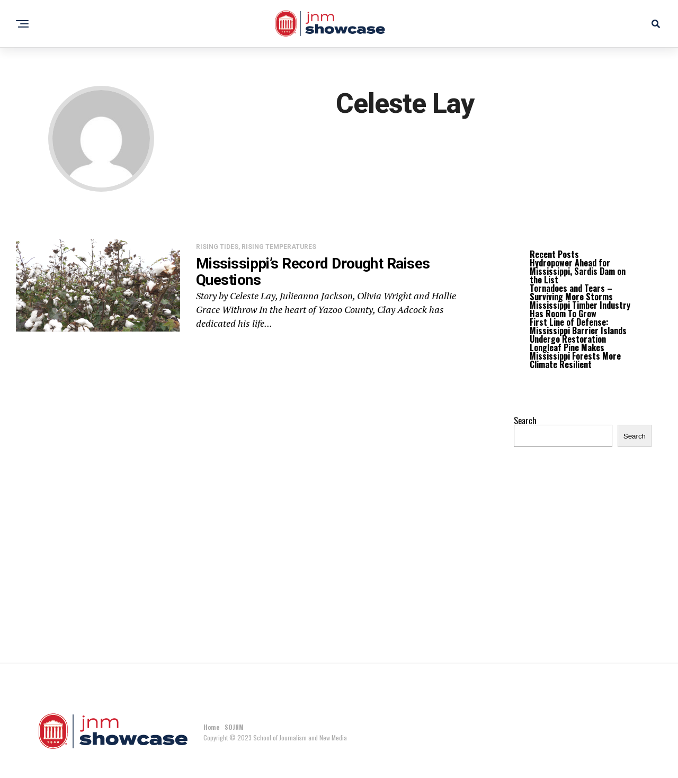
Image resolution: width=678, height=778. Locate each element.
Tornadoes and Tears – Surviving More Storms (571, 292)
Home (211, 726)
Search (525, 420)
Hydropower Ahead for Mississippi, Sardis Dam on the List (578, 271)
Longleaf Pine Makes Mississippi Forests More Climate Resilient (575, 356)
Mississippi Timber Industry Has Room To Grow (580, 309)
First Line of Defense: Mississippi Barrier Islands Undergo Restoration (578, 330)
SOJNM (234, 726)
